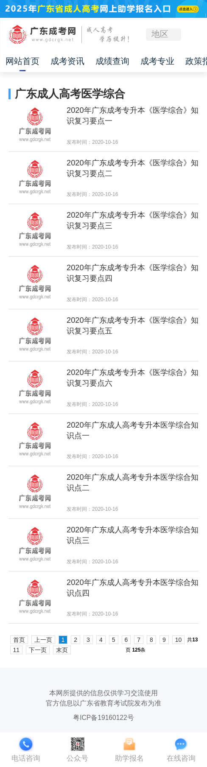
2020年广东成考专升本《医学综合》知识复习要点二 (133, 168)
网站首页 (22, 61)
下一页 (38, 650)
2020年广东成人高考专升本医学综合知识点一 (133, 430)
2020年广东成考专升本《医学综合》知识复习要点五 (133, 325)
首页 (19, 639)
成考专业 (157, 61)
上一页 (43, 639)
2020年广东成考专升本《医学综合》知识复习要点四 (133, 273)
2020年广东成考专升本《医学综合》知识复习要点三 (133, 220)
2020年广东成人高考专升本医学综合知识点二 (133, 482)
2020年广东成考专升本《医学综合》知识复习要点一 (133, 115)
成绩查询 (112, 61)
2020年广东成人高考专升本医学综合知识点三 (133, 535)
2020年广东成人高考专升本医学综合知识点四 (133, 587)
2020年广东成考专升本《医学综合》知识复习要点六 (133, 377)
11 (16, 650)
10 (178, 639)
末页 (62, 650)
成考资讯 (67, 61)
